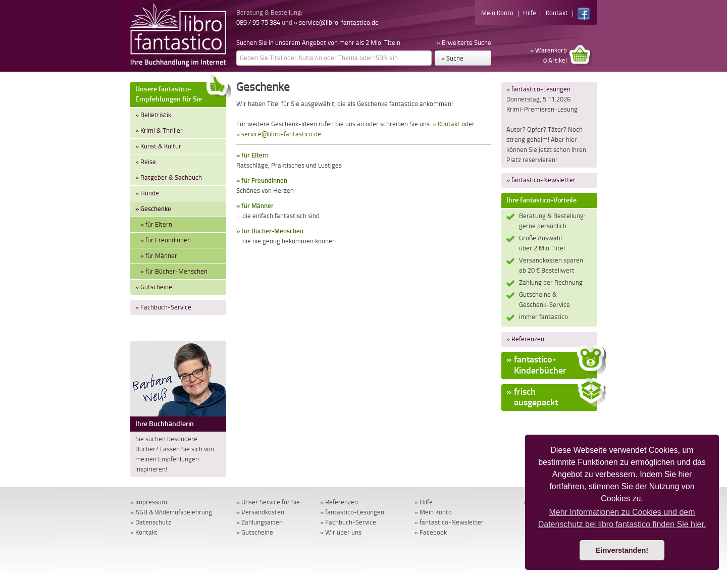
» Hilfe (423, 502)
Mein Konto (497, 13)
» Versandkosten (260, 512)
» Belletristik (153, 115)
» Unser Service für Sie (268, 502)
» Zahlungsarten (259, 522)
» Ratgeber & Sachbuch (168, 177)
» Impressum (148, 502)
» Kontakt (446, 124)
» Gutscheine (153, 287)
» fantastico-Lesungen (538, 89)
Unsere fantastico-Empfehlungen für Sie (180, 92)
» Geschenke (153, 209)
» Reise (145, 162)
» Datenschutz (150, 522)
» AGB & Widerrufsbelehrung (171, 512)
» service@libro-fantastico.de (336, 22)
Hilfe (529, 13)
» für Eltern (156, 224)
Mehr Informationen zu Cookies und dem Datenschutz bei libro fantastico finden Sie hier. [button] (622, 518)
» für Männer (158, 255)
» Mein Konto (433, 512)
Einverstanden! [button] (622, 550)
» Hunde (147, 193)
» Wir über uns (340, 532)
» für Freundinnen (165, 240)
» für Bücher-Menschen (173, 271)
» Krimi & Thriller (159, 130)
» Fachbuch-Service (163, 307)
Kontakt (557, 13)
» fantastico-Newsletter (541, 180)
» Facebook (430, 532)
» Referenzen (525, 339)
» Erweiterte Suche (464, 42)
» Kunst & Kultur (158, 146)
